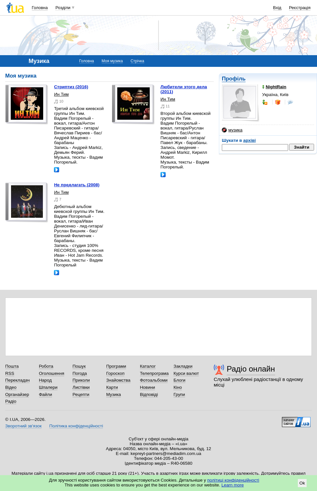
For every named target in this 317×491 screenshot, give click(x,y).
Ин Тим (61, 94)
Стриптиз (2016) (71, 86)
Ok (302, 483)
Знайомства (118, 380)
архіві (249, 140)
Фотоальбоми (154, 380)
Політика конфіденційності (76, 425)
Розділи (63, 7)
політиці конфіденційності (233, 480)
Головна (40, 7)
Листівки (81, 387)
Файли (45, 394)
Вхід (277, 7)
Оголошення (51, 373)
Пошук (79, 366)
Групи (179, 394)
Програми (116, 366)
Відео (11, 387)
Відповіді (149, 394)
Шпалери (48, 387)
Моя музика (112, 61)
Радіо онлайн (251, 368)
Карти (112, 387)
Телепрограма (154, 373)
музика (232, 130)
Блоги (179, 380)
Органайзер (17, 394)
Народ (45, 380)
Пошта (12, 366)
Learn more (233, 485)
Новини (147, 387)
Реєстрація (300, 7)
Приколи (81, 380)
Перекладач (17, 380)
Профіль (234, 79)
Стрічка (137, 61)
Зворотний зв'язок (23, 425)
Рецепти (80, 394)
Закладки (182, 366)
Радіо (10, 401)
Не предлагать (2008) (76, 184)
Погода (79, 373)
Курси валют (186, 373)
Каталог (148, 366)
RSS (9, 373)
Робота (46, 366)
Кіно (177, 387)
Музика (113, 394)
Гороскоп (115, 373)
